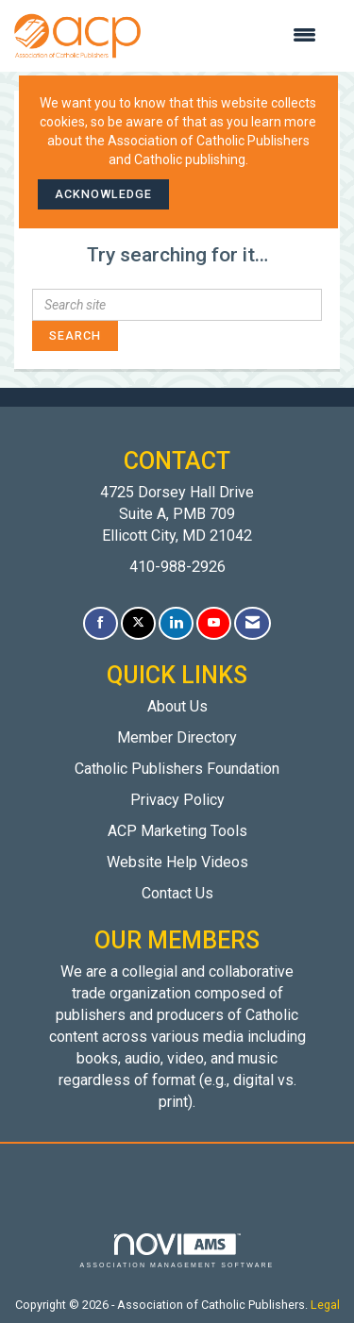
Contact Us (177, 893)
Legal (325, 1305)
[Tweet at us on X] (138, 623)
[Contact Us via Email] (252, 623)
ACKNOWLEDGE (103, 194)
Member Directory (177, 737)
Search (75, 335)
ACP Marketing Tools (177, 831)
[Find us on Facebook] (100, 623)
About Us (177, 706)
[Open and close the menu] (238, 36)
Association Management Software (177, 1250)
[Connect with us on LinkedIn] (176, 623)
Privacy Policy (177, 800)
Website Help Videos (177, 862)
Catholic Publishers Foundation (177, 769)
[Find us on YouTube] (213, 623)
